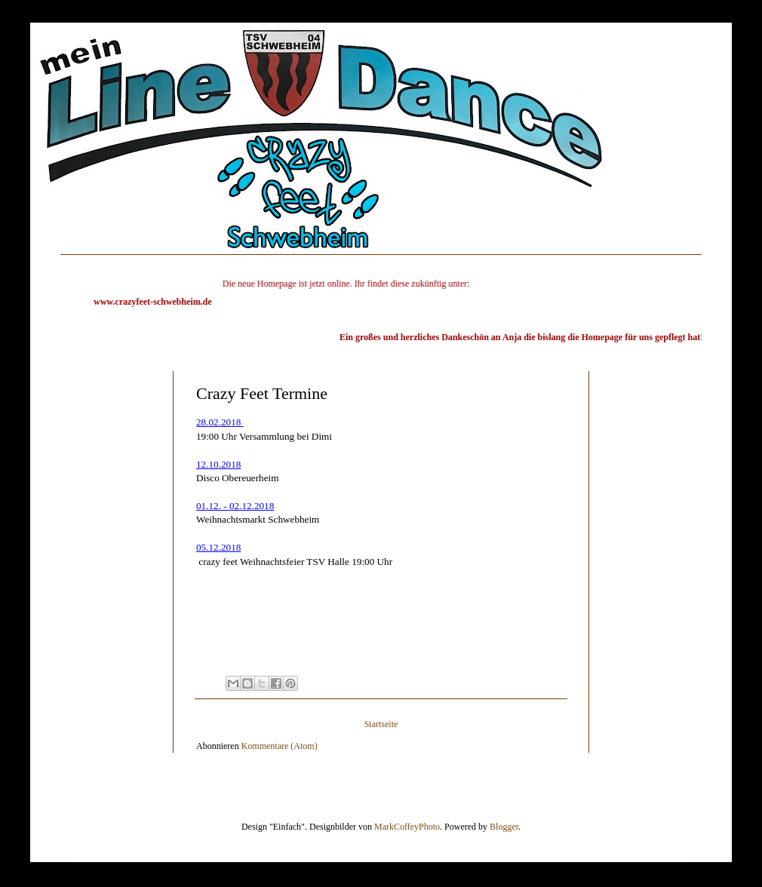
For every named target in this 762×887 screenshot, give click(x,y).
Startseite (381, 718)
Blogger (504, 820)
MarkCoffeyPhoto (407, 820)
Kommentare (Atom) (279, 740)
